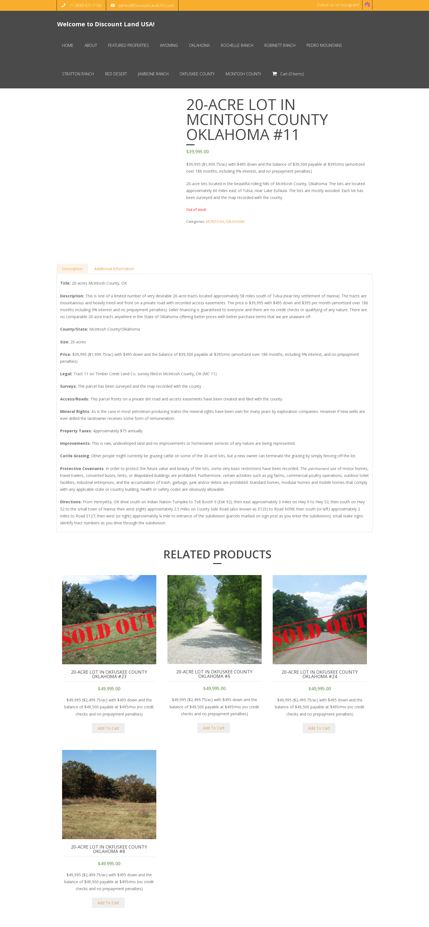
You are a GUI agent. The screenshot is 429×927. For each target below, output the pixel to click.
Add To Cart (108, 703)
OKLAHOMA (235, 222)
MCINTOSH (215, 222)
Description (72, 244)
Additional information (115, 244)
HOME (310, 919)
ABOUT (328, 919)
